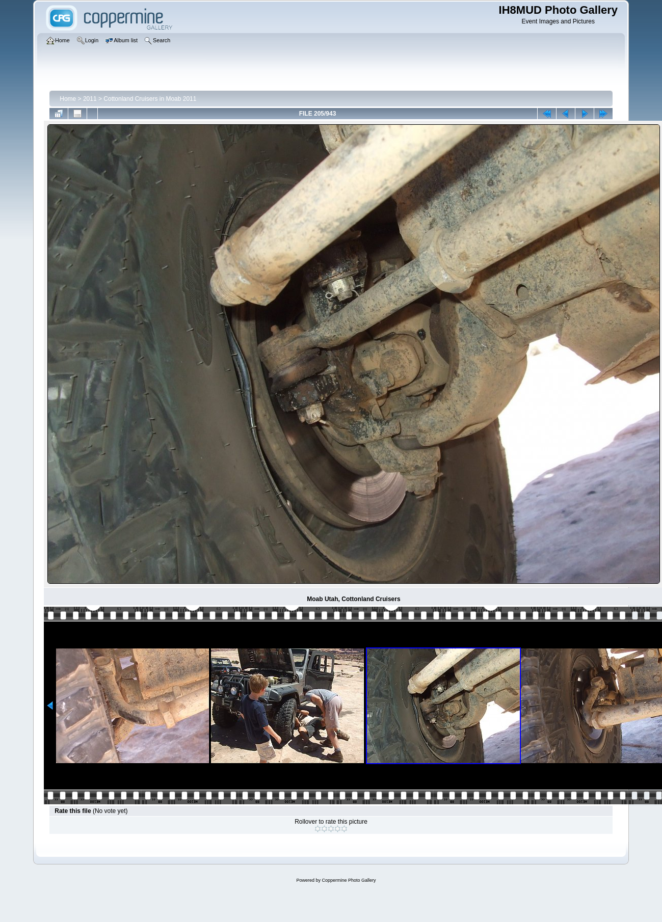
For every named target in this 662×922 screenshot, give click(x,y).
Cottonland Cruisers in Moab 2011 (149, 98)
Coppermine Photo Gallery (349, 880)
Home (68, 98)
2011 (90, 98)
